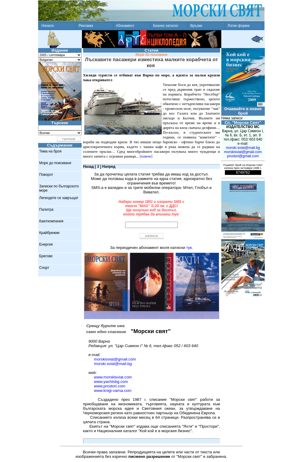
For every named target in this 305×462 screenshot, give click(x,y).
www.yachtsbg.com (111, 381)
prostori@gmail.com (243, 156)
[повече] (146, 156)
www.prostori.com (109, 386)
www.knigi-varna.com (113, 390)
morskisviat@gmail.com (115, 359)
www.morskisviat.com (113, 377)
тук (189, 247)
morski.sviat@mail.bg (113, 363)
